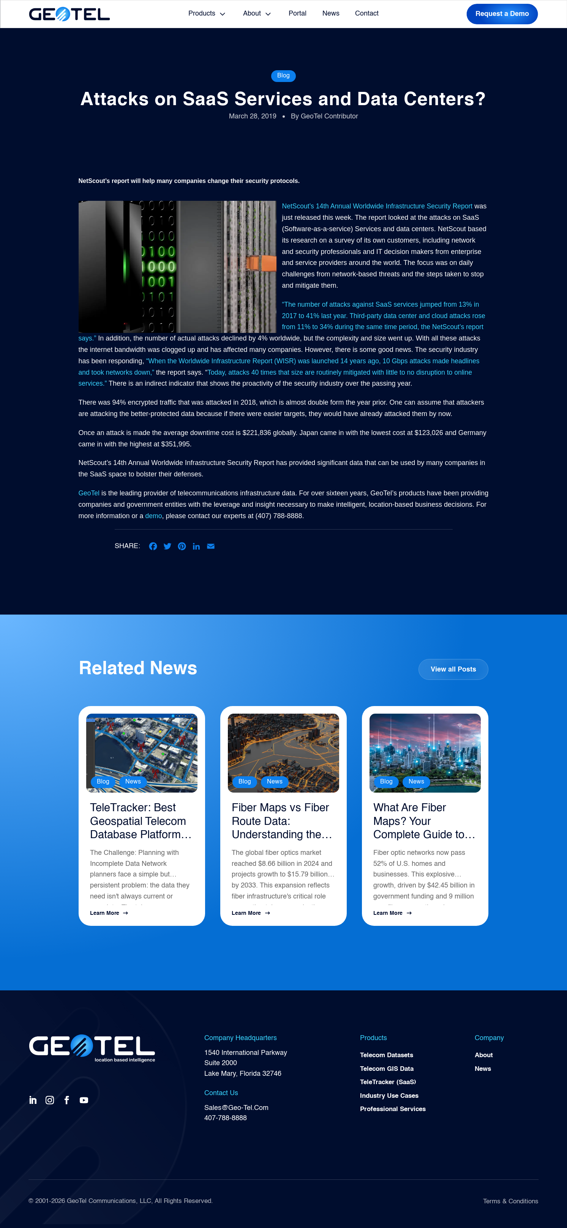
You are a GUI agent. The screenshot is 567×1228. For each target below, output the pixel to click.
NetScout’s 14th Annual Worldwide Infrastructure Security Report (380, 206)
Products (201, 13)
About (252, 13)
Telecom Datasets (389, 1059)
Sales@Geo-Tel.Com (236, 1111)
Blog (283, 76)
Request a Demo (502, 14)
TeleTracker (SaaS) (390, 1088)
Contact (367, 13)
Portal (297, 13)
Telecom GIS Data (389, 1073)
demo (198, 516)
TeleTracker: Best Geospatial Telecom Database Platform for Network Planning (140, 824)
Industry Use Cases (391, 1102)
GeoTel (89, 493)
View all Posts (453, 669)
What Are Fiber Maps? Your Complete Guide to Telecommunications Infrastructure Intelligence (424, 824)
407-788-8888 (225, 1122)
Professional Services (395, 1115)
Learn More (104, 917)
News (331, 13)
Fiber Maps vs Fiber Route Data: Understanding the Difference (282, 824)
